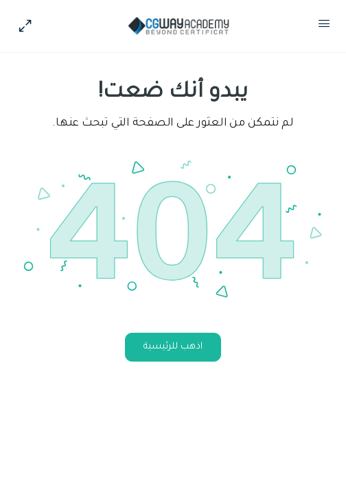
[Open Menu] (324, 27)
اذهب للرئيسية (173, 347)
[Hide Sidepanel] (29, 26)
